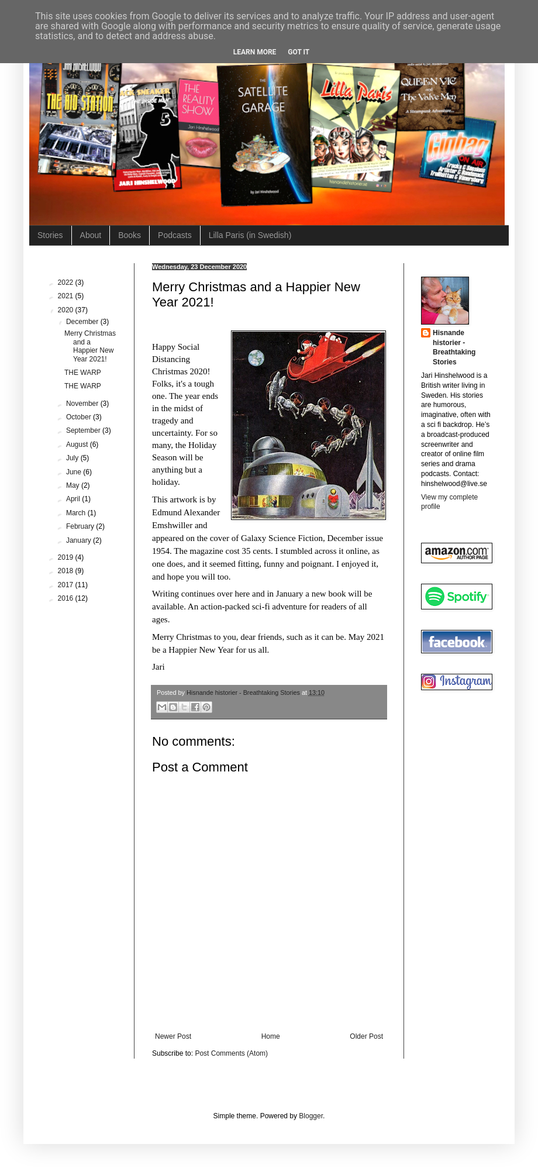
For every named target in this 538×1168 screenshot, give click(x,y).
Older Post (366, 1036)
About (91, 235)
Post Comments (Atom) (231, 1053)
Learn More (255, 52)
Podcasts (175, 235)
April (74, 499)
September (84, 430)
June (74, 472)
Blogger (311, 1116)
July (73, 458)
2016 (66, 598)
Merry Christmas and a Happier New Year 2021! (90, 346)
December (83, 322)
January (79, 540)
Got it (298, 52)
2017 (66, 585)
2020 (66, 310)
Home (270, 1036)
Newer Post (173, 1036)
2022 (66, 282)
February (81, 526)
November (83, 403)
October (79, 417)
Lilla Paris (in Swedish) (250, 235)
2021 (66, 296)
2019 (66, 557)
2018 (66, 571)
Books (129, 235)
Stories (50, 235)
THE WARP (82, 372)
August (78, 444)
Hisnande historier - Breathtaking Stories (454, 347)
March (77, 513)
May (73, 485)
